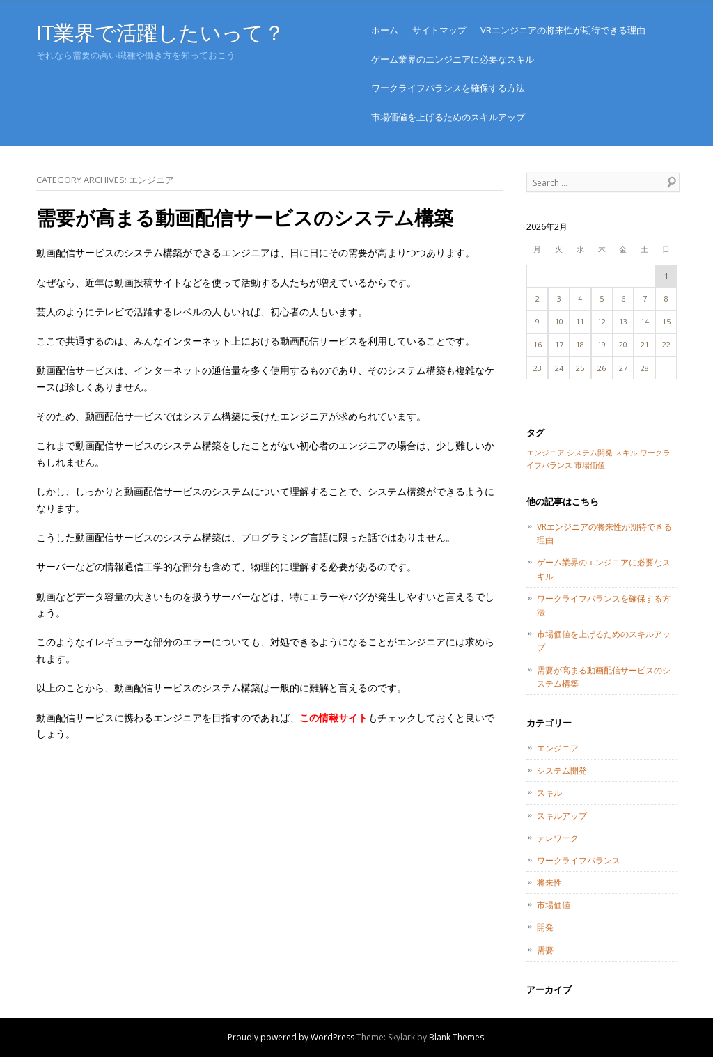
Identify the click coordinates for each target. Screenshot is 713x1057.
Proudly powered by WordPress (291, 1037)
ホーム (384, 30)
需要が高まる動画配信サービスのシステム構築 (244, 217)
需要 (545, 950)
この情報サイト (333, 717)
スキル (549, 793)
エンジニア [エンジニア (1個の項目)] (545, 452)
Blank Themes (456, 1037)
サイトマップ (439, 30)
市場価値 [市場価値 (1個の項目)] (589, 465)
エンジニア (558, 748)
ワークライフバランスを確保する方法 (448, 87)
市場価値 (553, 905)
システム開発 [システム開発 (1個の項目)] (590, 452)
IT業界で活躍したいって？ (160, 32)
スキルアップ (562, 816)
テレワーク (558, 838)
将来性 (549, 882)
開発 (545, 927)
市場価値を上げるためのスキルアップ (448, 117)
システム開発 (562, 770)
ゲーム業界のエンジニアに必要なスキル (452, 59)
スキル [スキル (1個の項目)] (626, 452)
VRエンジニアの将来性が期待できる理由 (562, 30)
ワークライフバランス (578, 860)
